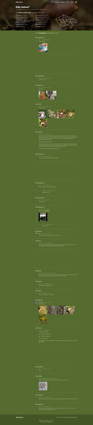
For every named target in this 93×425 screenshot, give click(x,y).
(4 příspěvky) (21, 15)
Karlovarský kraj (38, 231)
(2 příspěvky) (42, 15)
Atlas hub (62, 2)
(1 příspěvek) (22, 17)
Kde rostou (57, 2)
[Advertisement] (24, 49)
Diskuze (72, 2)
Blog (76, 417)
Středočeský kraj (39, 131)
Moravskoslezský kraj (39, 37)
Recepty (67, 2)
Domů (52, 2)
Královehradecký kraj (39, 154)
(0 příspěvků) (22, 20)
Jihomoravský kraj (39, 85)
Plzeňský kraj (38, 240)
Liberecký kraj (38, 104)
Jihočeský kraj (38, 270)
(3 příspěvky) (43, 17)
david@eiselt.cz (49, 422)
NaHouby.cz (19, 2)
